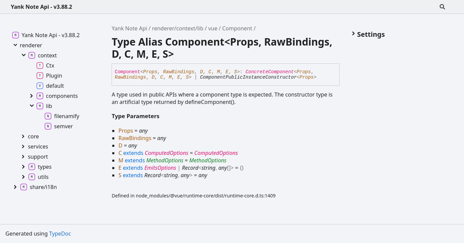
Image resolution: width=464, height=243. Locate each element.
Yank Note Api (129, 28)
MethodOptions (164, 160)
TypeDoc (60, 233)
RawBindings (178, 72)
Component (237, 28)
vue (212, 28)
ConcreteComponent (270, 72)
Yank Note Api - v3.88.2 (41, 6)
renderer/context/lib (177, 28)
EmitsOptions (160, 167)
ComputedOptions (166, 153)
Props (150, 72)
